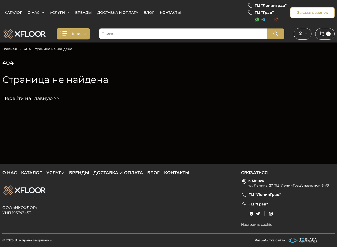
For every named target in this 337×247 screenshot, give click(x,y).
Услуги (57, 12)
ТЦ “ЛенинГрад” (265, 195)
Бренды (83, 12)
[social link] (276, 19)
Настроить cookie (256, 224)
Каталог (13, 12)
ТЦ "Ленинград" (271, 5)
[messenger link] (257, 19)
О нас (34, 12)
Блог (149, 12)
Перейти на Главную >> (30, 98)
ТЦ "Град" (264, 12)
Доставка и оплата (117, 12)
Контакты (170, 12)
